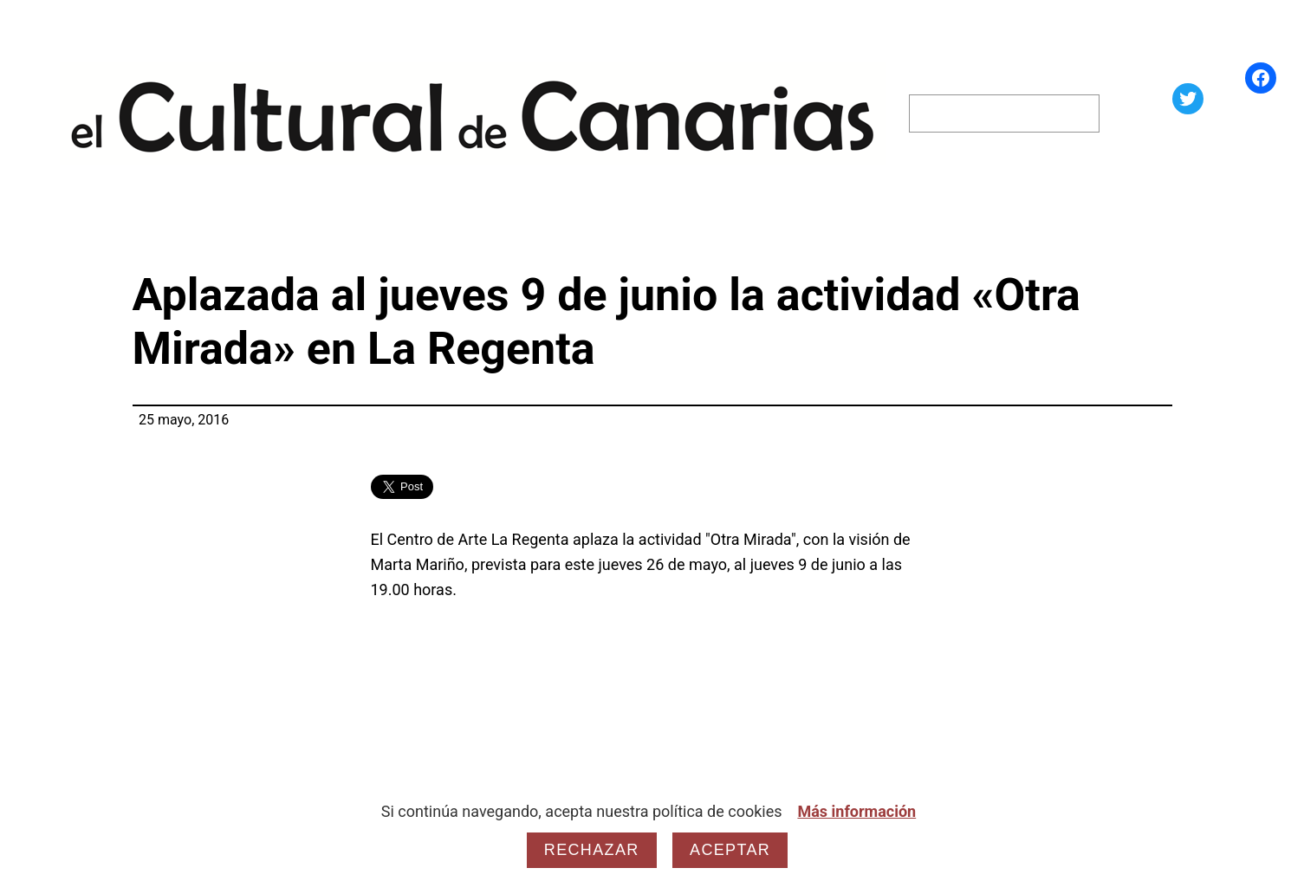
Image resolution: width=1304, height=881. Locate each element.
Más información (856, 811)
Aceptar (730, 849)
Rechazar (591, 849)
